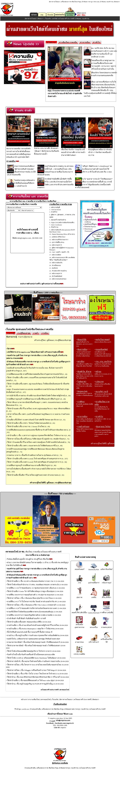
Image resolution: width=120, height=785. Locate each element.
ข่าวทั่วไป (96, 42)
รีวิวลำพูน (18, 709)
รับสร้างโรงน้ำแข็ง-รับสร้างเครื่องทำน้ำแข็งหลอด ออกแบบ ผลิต (31, 654)
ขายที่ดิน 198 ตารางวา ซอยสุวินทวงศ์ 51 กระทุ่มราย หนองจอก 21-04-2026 (35, 595)
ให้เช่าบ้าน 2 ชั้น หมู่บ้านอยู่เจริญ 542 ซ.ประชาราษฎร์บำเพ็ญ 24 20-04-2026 (35, 684)
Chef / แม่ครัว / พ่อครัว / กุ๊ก (60, 252)
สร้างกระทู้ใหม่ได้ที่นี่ (38, 483)
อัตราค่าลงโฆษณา (54, 1)
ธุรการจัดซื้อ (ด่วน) (58, 242)
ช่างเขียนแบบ (56, 265)
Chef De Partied (56, 209)
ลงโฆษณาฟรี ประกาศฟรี (66, 18)
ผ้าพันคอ (103, 1)
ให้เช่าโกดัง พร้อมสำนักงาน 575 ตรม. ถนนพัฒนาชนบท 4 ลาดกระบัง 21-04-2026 (37, 585)
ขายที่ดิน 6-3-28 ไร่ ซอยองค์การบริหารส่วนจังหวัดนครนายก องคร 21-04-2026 (36, 608)
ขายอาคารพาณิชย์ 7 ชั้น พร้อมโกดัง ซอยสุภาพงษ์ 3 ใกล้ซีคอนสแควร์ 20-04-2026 (38, 642)
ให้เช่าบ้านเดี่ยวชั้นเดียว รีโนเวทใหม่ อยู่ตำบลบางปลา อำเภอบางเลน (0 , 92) (35, 475)
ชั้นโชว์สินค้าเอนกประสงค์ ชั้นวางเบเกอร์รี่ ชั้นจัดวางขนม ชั (29, 632)
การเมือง (44, 333)
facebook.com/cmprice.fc (64, 723)
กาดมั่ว (36, 333)
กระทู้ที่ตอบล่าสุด (23, 333)
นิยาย (9, 349)
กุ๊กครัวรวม (54, 227)
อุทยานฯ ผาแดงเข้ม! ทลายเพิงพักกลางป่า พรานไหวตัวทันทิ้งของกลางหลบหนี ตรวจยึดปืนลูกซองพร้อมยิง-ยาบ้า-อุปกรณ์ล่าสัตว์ (19, 151)
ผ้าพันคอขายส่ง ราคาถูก (72, 709)
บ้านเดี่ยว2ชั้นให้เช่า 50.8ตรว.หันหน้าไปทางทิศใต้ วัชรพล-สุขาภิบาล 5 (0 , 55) (36, 420)
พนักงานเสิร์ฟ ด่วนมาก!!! (60, 239)
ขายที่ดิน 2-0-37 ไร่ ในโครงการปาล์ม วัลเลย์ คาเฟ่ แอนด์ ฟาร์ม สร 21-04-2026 (36, 601)
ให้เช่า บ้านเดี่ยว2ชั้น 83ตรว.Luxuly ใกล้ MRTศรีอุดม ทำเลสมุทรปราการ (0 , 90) (37, 462)
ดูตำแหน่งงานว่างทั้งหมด (51, 284)
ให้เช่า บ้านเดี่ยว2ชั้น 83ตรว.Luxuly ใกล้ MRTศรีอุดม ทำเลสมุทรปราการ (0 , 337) (37, 459)
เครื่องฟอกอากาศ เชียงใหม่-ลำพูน (71, 1)
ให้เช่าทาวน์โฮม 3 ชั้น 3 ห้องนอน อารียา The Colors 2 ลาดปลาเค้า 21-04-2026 (36, 605)
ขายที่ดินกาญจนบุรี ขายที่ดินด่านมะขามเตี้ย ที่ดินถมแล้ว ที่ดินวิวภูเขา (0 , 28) (36, 399)
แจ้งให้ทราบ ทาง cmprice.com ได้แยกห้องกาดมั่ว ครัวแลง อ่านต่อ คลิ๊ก (34, 352)
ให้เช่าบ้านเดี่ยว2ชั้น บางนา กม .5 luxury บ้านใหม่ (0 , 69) (28, 426)
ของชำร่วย (110, 1)
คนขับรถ (55, 268)
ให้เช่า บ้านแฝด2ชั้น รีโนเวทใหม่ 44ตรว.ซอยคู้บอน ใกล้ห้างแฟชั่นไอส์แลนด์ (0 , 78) (38, 442)
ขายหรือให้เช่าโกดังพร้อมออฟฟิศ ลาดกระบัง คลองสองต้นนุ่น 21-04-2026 (34, 612)
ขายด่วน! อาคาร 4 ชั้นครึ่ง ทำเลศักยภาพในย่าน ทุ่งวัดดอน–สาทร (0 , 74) (34, 455)
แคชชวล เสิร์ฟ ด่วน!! (58, 237)
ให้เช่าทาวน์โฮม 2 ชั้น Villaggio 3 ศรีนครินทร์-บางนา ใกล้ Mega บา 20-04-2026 (36, 670)
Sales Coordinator (56, 225)
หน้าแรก (24, 699)
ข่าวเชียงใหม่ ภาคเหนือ (68, 42)
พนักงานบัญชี (55, 207)
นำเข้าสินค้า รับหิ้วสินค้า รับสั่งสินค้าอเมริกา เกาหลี (26, 618)
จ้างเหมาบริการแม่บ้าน (59, 271)
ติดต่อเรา (117, 1)
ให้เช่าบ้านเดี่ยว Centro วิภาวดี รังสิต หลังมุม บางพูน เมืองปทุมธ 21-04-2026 (35, 591)
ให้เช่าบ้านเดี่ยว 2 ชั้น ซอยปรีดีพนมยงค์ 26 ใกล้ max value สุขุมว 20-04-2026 (35, 680)
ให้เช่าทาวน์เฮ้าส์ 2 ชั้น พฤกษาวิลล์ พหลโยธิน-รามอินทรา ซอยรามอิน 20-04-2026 (38, 661)
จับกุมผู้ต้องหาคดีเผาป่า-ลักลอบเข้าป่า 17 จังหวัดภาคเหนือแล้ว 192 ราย (100, 151)
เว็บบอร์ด (48, 18)
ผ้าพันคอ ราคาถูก (87, 1)
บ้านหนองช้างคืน (35, 709)
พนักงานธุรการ (57, 245)
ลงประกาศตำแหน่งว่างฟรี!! (30, 284)
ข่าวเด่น (51, 42)
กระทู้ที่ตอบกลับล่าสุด (63, 340)
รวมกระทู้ (10, 333)
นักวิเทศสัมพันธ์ (57, 276)
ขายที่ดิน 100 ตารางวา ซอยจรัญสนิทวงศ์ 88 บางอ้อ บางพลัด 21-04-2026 (34, 615)
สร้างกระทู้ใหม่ (40, 340)
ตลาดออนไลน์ (64, 690)
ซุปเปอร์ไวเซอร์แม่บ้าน (58, 220)
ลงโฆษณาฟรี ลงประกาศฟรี (50, 690)
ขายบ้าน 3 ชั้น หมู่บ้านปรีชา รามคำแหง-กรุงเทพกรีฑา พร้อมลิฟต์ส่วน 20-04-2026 (37, 635)
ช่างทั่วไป (54, 212)
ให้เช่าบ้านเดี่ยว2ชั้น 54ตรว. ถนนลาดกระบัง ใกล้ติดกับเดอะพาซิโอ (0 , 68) (34, 446)
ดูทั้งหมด (50, 340)
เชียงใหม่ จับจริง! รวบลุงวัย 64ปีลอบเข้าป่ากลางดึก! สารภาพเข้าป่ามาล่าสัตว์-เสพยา (73, 151)
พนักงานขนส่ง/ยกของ (59, 279)
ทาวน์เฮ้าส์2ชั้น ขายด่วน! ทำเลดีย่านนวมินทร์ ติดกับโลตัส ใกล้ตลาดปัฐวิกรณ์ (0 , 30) (38, 396)
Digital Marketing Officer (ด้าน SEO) (63, 234)
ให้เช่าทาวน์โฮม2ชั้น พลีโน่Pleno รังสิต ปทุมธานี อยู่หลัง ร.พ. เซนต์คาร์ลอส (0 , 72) (38, 439)
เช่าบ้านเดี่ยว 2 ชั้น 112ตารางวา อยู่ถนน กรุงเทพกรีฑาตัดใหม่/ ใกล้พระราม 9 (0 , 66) (38, 435)
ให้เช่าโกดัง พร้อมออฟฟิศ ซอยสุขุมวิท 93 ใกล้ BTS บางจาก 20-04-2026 (33, 651)
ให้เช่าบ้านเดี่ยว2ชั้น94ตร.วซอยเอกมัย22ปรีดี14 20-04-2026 (29, 622)
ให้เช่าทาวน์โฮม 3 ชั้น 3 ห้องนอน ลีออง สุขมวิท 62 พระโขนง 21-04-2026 (34, 598)
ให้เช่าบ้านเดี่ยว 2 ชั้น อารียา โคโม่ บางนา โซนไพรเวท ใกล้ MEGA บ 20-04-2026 (37, 674)
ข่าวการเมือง (85, 42)
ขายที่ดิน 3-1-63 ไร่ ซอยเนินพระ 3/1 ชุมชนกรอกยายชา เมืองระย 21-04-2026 (36, 588)
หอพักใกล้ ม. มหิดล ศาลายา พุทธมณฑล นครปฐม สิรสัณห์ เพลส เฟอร (33, 639)
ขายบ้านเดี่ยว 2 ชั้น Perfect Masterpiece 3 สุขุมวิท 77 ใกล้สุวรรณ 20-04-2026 (35, 629)
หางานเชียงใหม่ (34, 699)
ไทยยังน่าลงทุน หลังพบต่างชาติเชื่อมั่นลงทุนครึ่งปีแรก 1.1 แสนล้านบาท (24, 183)
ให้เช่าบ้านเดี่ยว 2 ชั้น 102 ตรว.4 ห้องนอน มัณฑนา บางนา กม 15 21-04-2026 (35, 581)
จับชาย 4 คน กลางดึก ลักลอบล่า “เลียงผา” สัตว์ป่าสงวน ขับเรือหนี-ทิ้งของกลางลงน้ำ (46, 150)
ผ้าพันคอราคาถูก (64, 768)
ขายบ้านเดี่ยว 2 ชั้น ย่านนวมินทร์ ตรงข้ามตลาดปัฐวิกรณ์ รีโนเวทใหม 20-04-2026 (37, 625)
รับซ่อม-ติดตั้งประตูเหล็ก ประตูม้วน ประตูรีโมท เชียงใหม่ (28, 559)
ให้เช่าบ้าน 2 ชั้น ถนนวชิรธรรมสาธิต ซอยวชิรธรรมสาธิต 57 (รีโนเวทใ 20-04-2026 (38, 677)
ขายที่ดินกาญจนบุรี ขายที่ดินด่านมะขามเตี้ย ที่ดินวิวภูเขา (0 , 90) (31, 465)
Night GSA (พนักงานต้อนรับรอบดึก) (62, 222)
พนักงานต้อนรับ (57, 262)
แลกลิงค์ (54, 18)
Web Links (96, 1)
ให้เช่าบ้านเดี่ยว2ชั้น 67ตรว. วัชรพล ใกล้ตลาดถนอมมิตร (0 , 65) (31, 423)
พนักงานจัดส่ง (56, 255)
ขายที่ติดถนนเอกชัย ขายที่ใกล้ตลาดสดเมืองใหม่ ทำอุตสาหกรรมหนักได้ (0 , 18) (37, 374)
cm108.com (25, 709)
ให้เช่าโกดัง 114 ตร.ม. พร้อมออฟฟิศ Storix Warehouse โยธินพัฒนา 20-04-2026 (36, 658)
